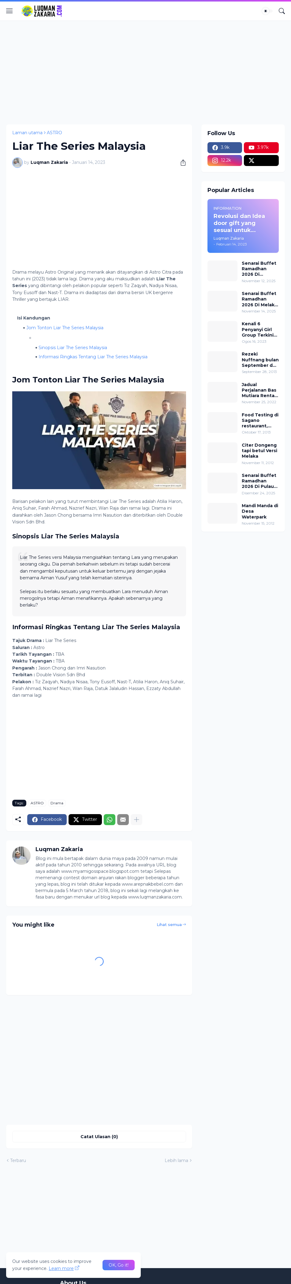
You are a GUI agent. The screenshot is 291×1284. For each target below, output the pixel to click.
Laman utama (27, 133)
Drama (56, 803)
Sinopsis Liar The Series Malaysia (73, 347)
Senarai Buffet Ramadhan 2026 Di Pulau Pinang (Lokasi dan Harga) (259, 481)
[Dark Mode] (267, 11)
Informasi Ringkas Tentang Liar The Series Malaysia (93, 357)
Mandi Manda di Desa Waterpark (260, 511)
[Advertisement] (145, 72)
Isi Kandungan (33, 318)
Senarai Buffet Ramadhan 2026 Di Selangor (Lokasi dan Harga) (259, 268)
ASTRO (54, 133)
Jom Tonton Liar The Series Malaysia (64, 327)
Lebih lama (176, 1160)
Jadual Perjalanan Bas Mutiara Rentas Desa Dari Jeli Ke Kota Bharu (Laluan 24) (259, 390)
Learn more (61, 1268)
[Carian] (282, 11)
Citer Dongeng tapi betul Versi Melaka (259, 450)
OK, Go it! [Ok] (119, 1265)
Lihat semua (169, 924)
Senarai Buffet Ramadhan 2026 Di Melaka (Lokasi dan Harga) (259, 299)
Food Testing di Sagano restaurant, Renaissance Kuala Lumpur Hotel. (260, 420)
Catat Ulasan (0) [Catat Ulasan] (99, 1136)
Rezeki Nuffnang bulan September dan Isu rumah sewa (260, 359)
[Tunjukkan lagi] (136, 819)
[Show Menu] (9, 11)
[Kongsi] (181, 162)
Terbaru (18, 1160)
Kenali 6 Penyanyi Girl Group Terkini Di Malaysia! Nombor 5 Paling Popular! (259, 329)
